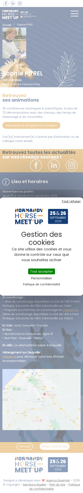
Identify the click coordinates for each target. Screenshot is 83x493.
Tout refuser (71, 201)
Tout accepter (41, 271)
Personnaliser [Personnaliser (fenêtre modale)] (41, 278)
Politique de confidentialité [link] (41, 284)
